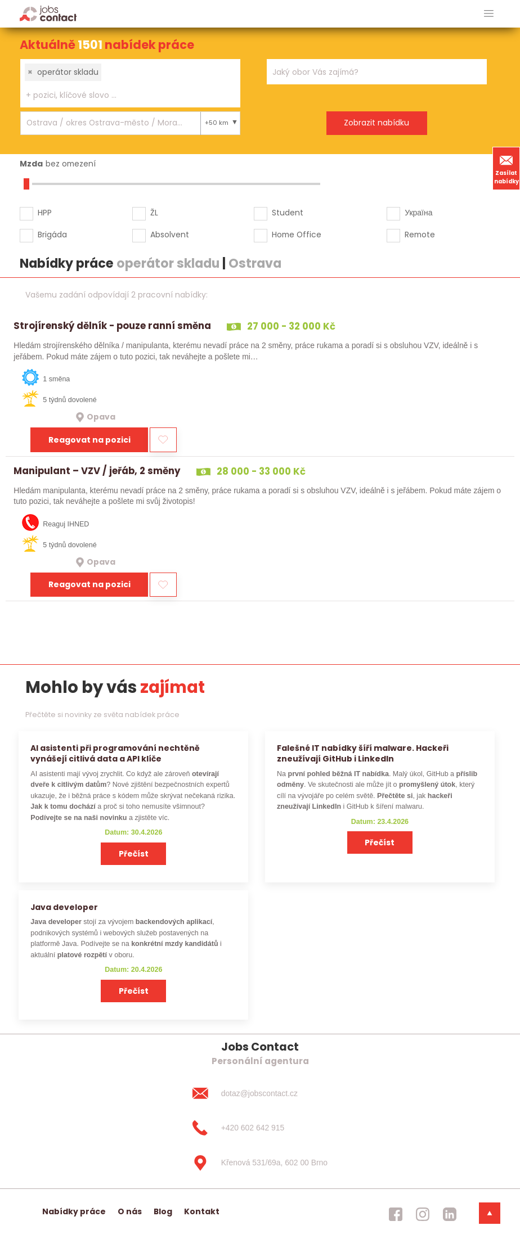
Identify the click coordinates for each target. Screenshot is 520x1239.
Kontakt (201, 1211)
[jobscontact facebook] (395, 1214)
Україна (418, 212)
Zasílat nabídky (506, 168)
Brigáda (52, 234)
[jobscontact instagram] (422, 1214)
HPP (45, 212)
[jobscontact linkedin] (449, 1214)
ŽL (154, 212)
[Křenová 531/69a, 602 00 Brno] (260, 1163)
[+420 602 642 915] (260, 1128)
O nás (130, 1211)
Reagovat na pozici (89, 439)
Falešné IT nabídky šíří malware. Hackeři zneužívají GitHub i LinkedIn (363, 753)
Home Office (296, 234)
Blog (163, 1211)
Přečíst (134, 853)
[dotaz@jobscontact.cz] (260, 1093)
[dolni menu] (489, 1213)
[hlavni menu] (489, 14)
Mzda (31, 163)
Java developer (64, 907)
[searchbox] (123, 95)
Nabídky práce (74, 1211)
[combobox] (130, 83)
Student (287, 212)
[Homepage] (48, 13)
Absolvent (169, 234)
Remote (420, 234)
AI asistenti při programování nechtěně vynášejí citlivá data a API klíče (115, 753)
